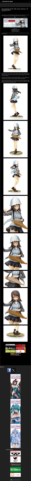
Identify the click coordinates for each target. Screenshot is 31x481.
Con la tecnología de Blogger (15, 479)
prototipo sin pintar (12, 73)
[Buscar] (29, 1)
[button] (2, 12)
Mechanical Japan (7, 1)
